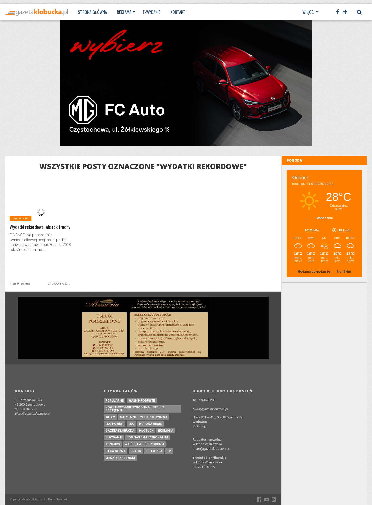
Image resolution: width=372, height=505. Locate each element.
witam (110, 417)
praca (135, 451)
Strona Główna (92, 12)
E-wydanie (151, 12)
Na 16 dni (344, 271)
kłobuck (146, 430)
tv (169, 451)
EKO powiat (114, 424)
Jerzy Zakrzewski (120, 458)
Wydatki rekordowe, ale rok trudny (40, 227)
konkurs (112, 444)
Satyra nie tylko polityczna (143, 417)
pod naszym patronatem (147, 437)
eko (131, 424)
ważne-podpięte (141, 400)
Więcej (308, 12)
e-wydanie (113, 437)
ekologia (165, 430)
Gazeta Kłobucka (119, 430)
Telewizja (154, 451)
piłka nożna (115, 451)
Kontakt (177, 12)
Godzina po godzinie (314, 271)
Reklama (124, 12)
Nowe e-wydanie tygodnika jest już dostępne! (134, 409)
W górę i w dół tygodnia (144, 444)
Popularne (114, 400)
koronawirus (150, 424)
